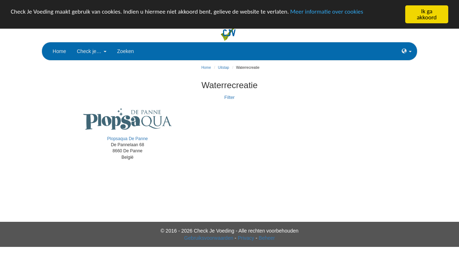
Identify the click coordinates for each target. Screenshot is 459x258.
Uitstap (223, 68)
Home (59, 51)
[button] (406, 51)
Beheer (267, 238)
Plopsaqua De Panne (127, 138)
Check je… (91, 51)
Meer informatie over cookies (326, 11)
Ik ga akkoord (427, 14)
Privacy (246, 238)
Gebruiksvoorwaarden (208, 238)
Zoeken (125, 51)
